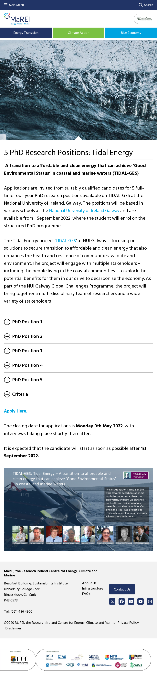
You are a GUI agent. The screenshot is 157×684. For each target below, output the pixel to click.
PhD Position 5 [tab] (23, 380)
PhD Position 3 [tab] (23, 351)
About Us (89, 583)
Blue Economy (131, 33)
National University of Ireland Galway (87, 210)
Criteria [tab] (16, 394)
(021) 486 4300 (21, 611)
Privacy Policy (129, 623)
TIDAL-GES (67, 240)
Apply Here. (16, 411)
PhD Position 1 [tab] (23, 322)
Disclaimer (14, 628)
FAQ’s (86, 594)
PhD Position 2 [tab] (23, 336)
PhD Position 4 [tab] (23, 365)
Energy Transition (26, 33)
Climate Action (78, 33)
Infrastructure (92, 588)
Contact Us (122, 589)
